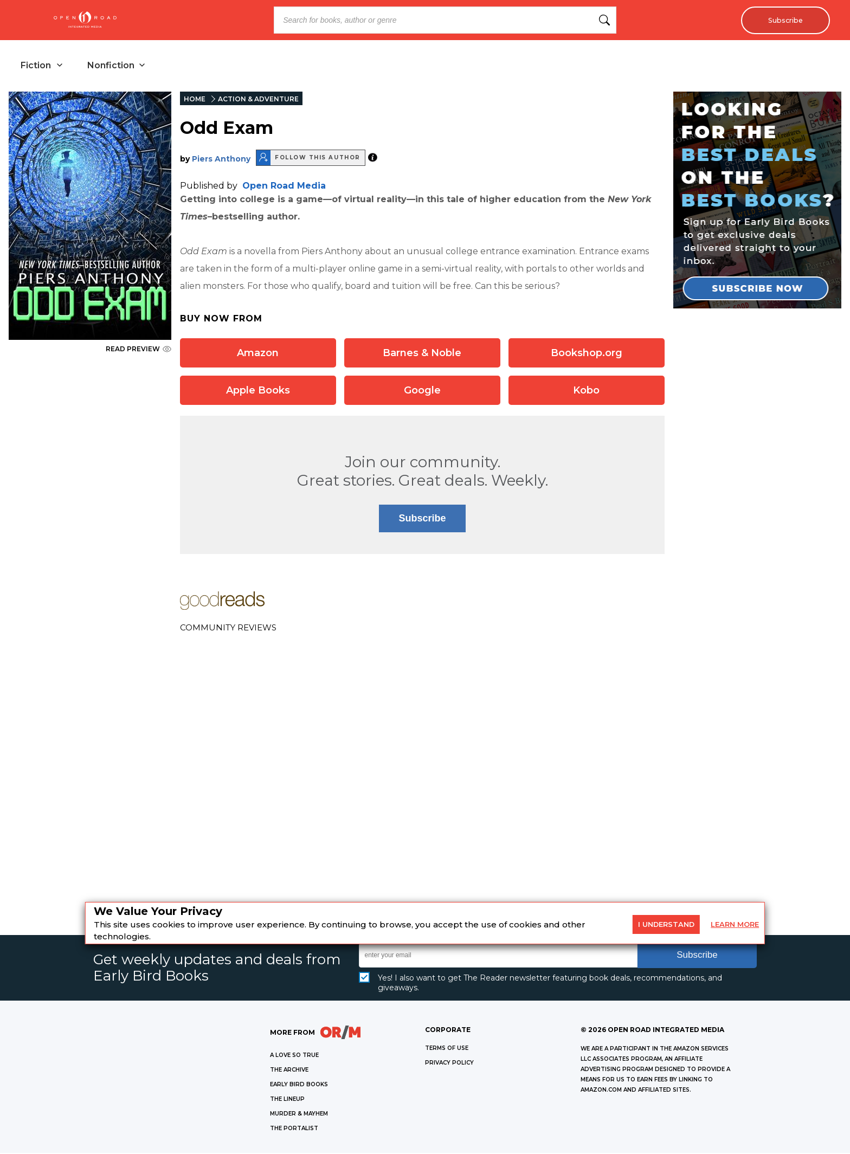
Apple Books (258, 391)
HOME (194, 100)
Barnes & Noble (422, 354)
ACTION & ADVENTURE (258, 100)
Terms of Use (446, 1049)
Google (422, 391)
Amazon (258, 354)
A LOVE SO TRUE (294, 1056)
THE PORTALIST (294, 1129)
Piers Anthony (221, 160)
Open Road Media (284, 187)
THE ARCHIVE (289, 1070)
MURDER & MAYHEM (299, 1114)
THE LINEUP (287, 1100)
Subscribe (782, 20)
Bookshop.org (586, 354)
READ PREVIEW (138, 350)
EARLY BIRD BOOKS (299, 1085)
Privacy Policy (449, 1063)
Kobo (586, 391)
